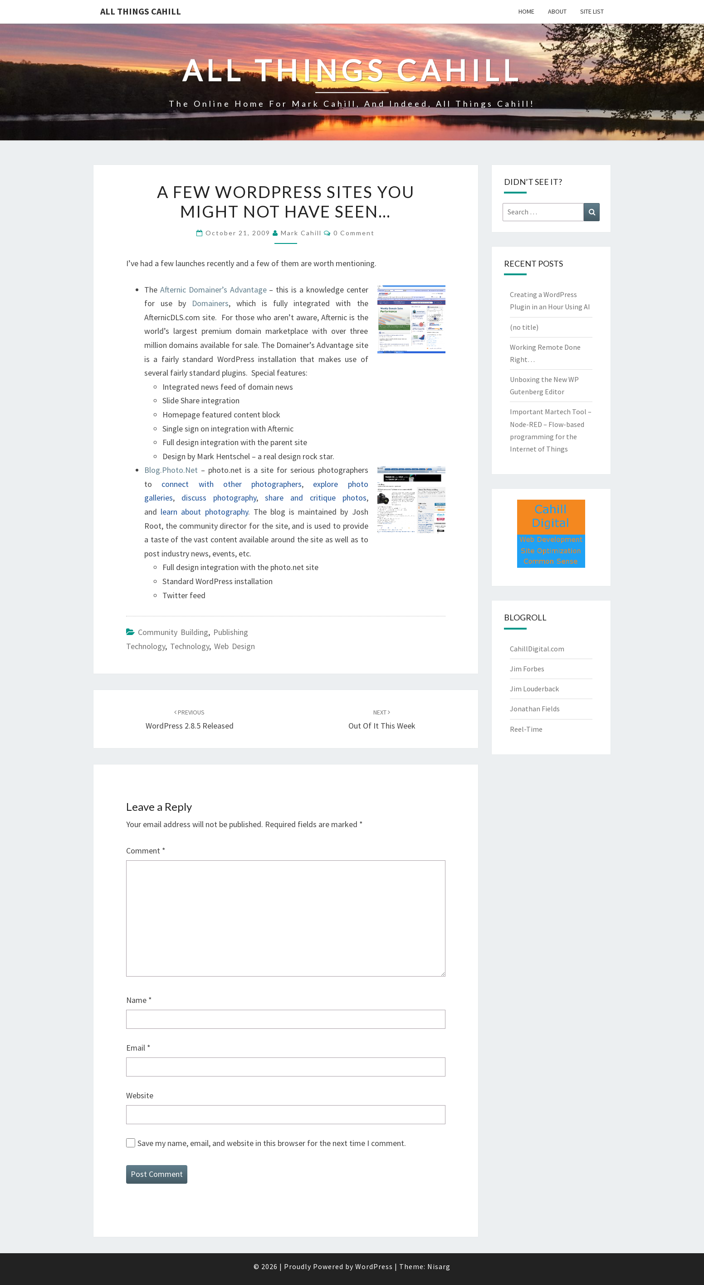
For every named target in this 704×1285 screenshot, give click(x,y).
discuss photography (218, 497)
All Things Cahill (140, 11)
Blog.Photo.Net (171, 470)
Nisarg (438, 1266)
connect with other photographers (231, 484)
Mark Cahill (301, 233)
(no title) (524, 327)
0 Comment (354, 233)
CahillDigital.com (537, 648)
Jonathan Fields (535, 708)
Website (139, 1095)
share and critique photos (316, 497)
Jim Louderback (534, 688)
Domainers (210, 303)
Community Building (173, 632)
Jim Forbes (527, 668)
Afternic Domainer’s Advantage (213, 289)
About (557, 11)
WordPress (374, 1266)
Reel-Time (526, 729)
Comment (146, 850)
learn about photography (204, 511)
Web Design (234, 646)
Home (526, 11)
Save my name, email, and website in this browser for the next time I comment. (271, 1143)
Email (138, 1047)
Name (139, 1000)
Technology (189, 646)
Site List (592, 11)
